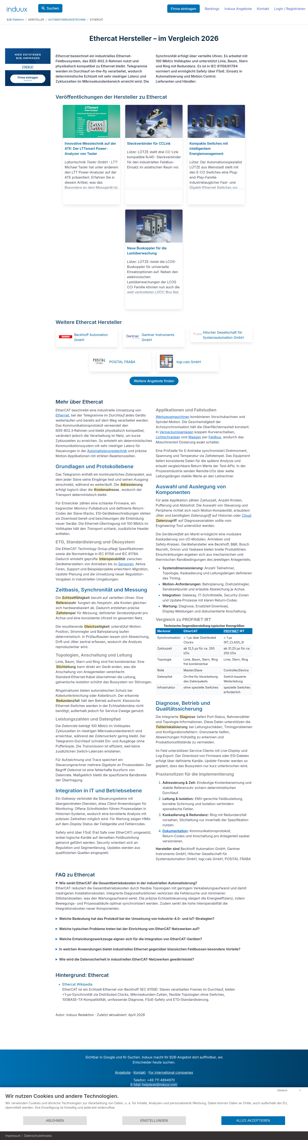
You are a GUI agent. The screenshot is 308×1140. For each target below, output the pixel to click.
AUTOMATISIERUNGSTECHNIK (67, 19)
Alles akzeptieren (253, 1121)
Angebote (123, 1072)
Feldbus (214, 437)
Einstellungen (154, 1121)
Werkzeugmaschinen (172, 417)
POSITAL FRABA (122, 362)
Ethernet (62, 415)
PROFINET (231, 631)
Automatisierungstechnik (107, 451)
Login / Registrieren (289, 9)
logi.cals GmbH (188, 362)
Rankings (212, 9)
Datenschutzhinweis (38, 1135)
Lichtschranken (168, 437)
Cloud (246, 515)
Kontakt (263, 9)
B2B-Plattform (15, 19)
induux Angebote (238, 9)
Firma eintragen (183, 9)
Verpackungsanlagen (177, 432)
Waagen (194, 437)
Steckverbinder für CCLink (148, 143)
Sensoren (126, 564)
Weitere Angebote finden (154, 381)
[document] (154, 1104)
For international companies (171, 1072)
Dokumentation (174, 831)
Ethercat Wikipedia (77, 984)
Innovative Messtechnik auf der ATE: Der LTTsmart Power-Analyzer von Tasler (90, 148)
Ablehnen (55, 1121)
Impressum (13, 1135)
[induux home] (17, 8)
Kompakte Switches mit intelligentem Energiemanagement (208, 148)
